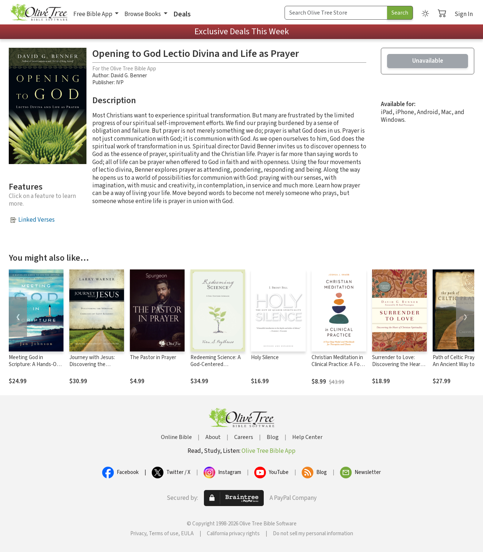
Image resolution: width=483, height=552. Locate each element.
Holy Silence (265, 357)
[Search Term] (336, 13)
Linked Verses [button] (36, 219)
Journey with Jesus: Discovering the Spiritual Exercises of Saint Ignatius (93, 368)
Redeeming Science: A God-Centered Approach (215, 364)
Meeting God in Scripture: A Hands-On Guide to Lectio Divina (34, 364)
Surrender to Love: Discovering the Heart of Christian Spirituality (398, 364)
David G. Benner (129, 75)
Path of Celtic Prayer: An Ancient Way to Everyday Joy (456, 364)
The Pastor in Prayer (153, 357)
